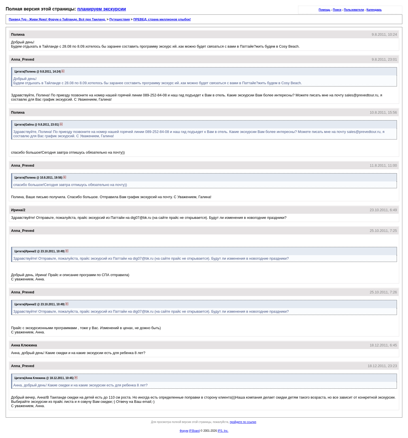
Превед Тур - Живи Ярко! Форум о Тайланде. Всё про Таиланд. (57, 19)
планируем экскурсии (101, 9)
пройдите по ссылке (243, 422)
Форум (184, 430)
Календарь (374, 9)
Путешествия (119, 19)
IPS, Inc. (223, 430)
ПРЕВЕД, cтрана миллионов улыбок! (162, 19)
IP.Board (194, 430)
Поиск (337, 9)
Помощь (324, 9)
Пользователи (354, 9)
